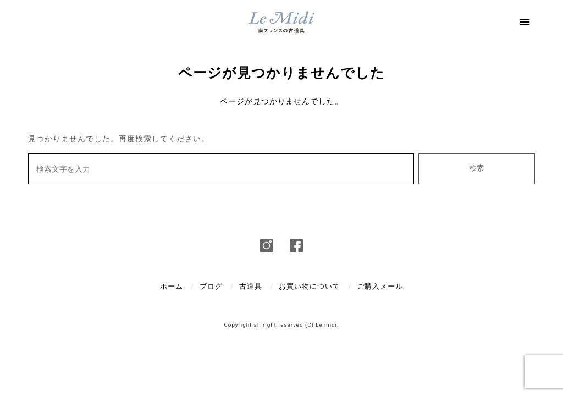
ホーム (171, 286)
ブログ (211, 286)
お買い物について (309, 286)
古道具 (250, 286)
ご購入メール (380, 286)
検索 (477, 168)
